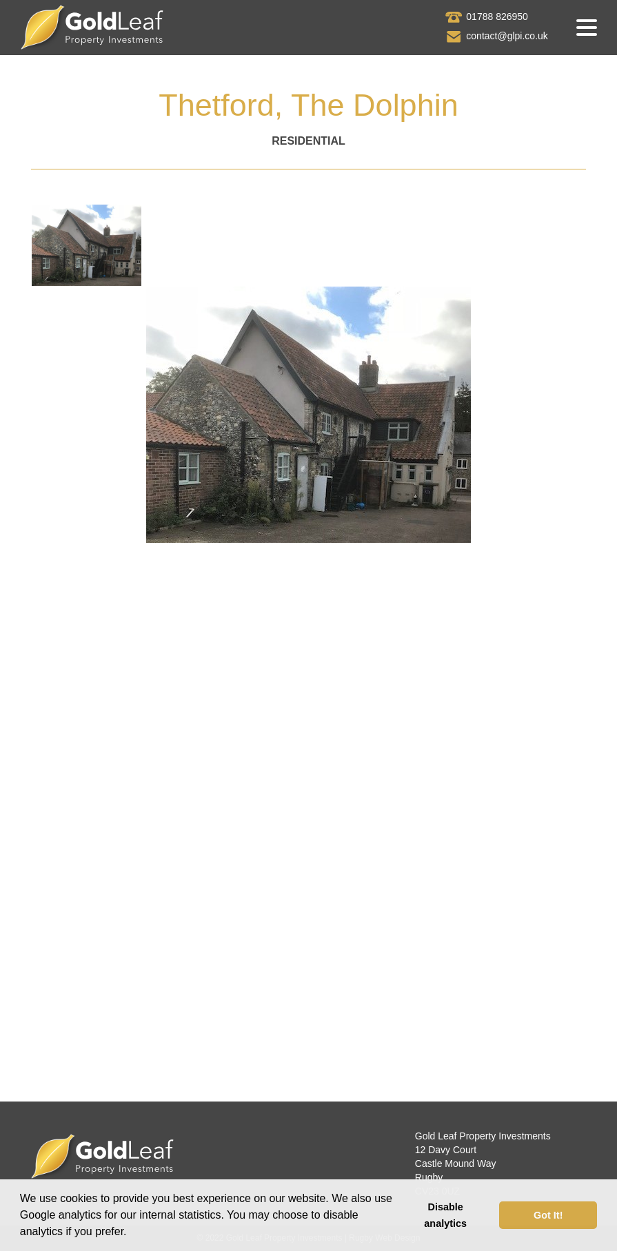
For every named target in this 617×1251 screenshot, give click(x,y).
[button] (132, 1233)
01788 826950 (497, 16)
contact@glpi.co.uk (507, 35)
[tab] (86, 245)
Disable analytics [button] (445, 1215)
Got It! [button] (548, 1215)
